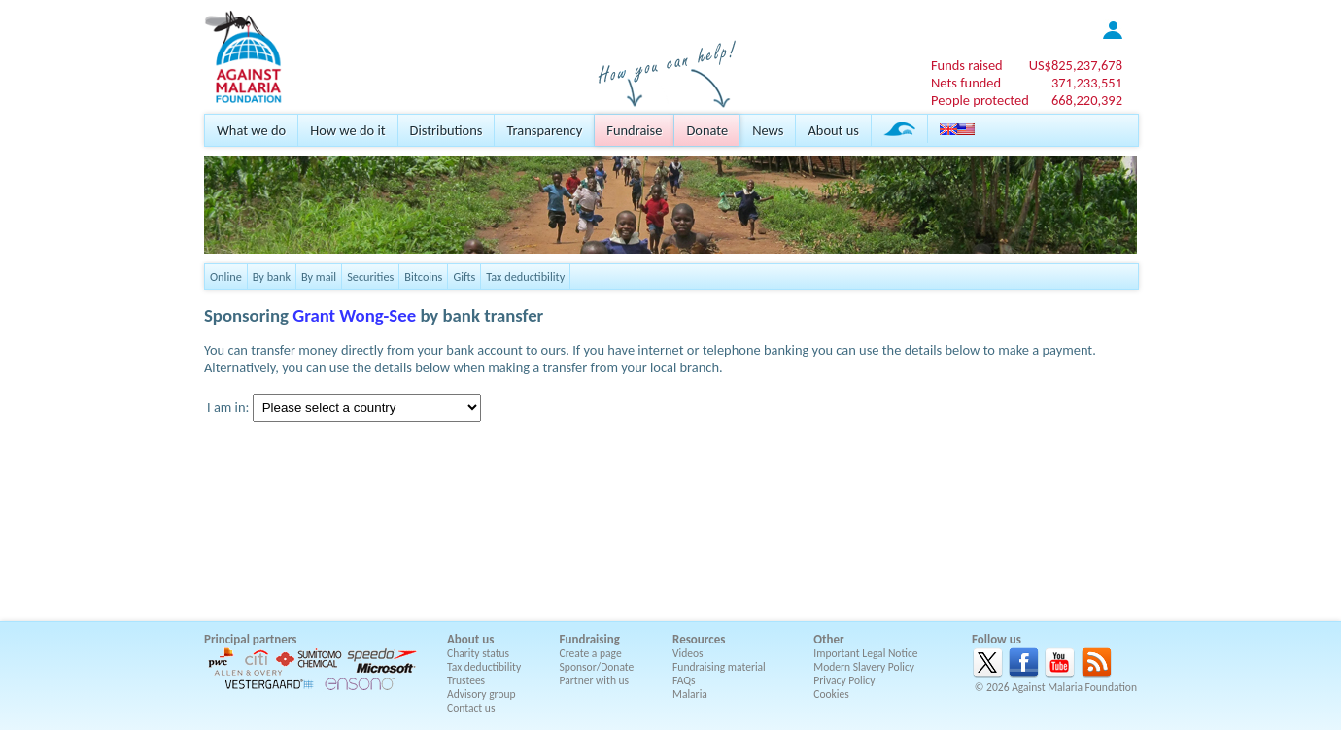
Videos (688, 653)
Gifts (464, 276)
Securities (370, 276)
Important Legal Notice (865, 653)
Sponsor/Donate (597, 667)
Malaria (689, 694)
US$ (1075, 65)
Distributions (446, 130)
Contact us (471, 707)
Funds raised (967, 65)
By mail (318, 276)
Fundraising (590, 639)
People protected (980, 100)
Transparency (544, 130)
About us (833, 130)
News (767, 130)
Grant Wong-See (354, 315)
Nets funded (966, 82)
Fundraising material (719, 667)
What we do (251, 130)
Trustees (466, 680)
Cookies (831, 694)
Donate (707, 130)
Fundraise (634, 130)
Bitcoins (423, 276)
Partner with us (595, 680)
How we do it (347, 130)
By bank (272, 276)
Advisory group (481, 694)
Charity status (478, 653)
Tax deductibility (525, 276)
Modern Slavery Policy (863, 667)
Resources (698, 639)
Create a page (591, 653)
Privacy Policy (844, 680)
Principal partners (250, 639)
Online (226, 276)
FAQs (684, 680)
